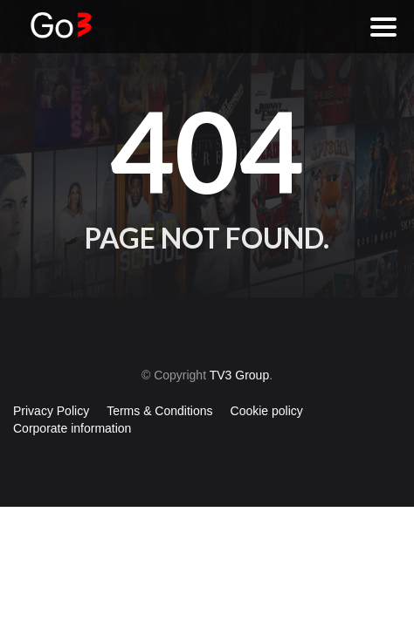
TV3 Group (239, 375)
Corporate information (72, 428)
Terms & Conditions (159, 411)
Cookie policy (267, 411)
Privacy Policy (51, 411)
